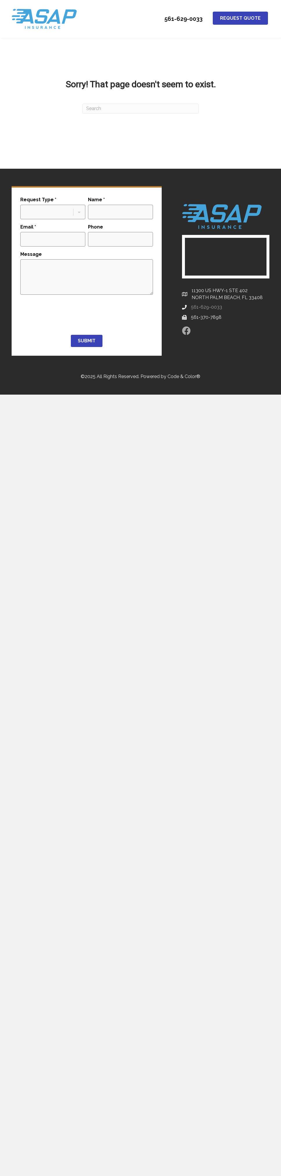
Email (28, 227)
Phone (95, 227)
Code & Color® (183, 376)
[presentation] (64, 314)
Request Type (38, 199)
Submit (87, 341)
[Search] (140, 109)
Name (96, 199)
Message (31, 254)
